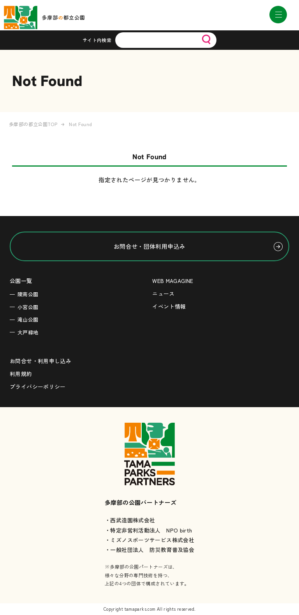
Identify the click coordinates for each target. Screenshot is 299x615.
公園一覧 (21, 281)
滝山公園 (28, 319)
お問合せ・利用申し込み (40, 361)
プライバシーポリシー (38, 386)
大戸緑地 (28, 332)
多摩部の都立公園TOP (33, 124)
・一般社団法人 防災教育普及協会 (149, 550)
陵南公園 (28, 294)
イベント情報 (169, 306)
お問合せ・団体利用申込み (150, 246)
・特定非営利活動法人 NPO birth (148, 530)
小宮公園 (28, 307)
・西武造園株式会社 (130, 520)
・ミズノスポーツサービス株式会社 (149, 540)
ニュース (163, 293)
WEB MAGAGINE (172, 281)
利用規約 (21, 374)
